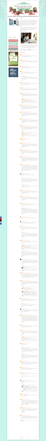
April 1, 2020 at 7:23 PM (26, 87)
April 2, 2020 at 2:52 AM (26, 156)
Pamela (22, 298)
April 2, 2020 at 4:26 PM (26, 280)
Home (29, 436)
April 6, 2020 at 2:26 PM (26, 393)
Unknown (22, 54)
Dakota (22, 156)
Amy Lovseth (23, 380)
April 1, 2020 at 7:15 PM (26, 71)
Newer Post (21, 436)
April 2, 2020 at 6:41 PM (29, 314)
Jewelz (24, 267)
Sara (21, 372)
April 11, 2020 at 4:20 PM (31, 291)
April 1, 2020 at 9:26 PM (27, 125)
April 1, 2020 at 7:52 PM (28, 99)
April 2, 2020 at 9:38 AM (26, 232)
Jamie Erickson (25, 291)
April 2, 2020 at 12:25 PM (28, 251)
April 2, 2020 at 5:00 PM (26, 308)
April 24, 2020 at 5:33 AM (27, 415)
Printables (29, 50)
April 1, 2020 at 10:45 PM (27, 149)
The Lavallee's (23, 173)
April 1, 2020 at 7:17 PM (29, 76)
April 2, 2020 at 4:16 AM (27, 164)
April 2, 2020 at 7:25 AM (26, 221)
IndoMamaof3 (23, 118)
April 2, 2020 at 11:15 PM (27, 330)
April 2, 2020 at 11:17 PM (29, 337)
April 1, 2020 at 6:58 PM (27, 54)
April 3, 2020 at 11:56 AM (27, 361)
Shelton (22, 87)
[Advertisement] (12, 32)
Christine (22, 361)
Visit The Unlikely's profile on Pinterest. (13, 78)
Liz (21, 82)
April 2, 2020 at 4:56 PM (26, 303)
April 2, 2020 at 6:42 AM (28, 208)
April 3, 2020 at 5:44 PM (25, 367)
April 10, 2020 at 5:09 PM (28, 407)
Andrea (22, 308)
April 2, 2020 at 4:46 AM (28, 173)
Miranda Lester (23, 407)
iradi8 (22, 393)
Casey (22, 221)
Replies (23, 98)
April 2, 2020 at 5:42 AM (27, 190)
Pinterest (21, 25)
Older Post (36, 436)
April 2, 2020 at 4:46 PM (26, 298)
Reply (22, 57)
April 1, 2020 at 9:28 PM (27, 138)
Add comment (22, 420)
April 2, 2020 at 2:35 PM (28, 267)
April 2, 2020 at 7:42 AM (27, 226)
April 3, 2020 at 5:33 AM (27, 354)
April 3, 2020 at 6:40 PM (25, 372)
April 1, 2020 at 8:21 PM (28, 118)
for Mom (23, 50)
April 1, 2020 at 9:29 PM (28, 133)
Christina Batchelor (23, 314)
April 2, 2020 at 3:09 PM (27, 272)
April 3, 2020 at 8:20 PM (27, 380)
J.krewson (22, 196)
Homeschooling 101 (26, 50)
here (34, 47)
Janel (22, 216)
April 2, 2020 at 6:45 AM (26, 216)
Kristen (22, 280)
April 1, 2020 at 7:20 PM (25, 82)
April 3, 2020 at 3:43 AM (27, 347)
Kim (22, 367)
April (22, 71)
